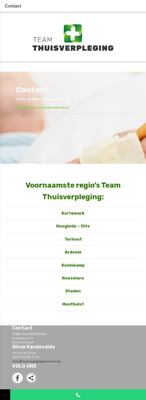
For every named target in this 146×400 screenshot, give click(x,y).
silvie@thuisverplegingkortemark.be (42, 107)
